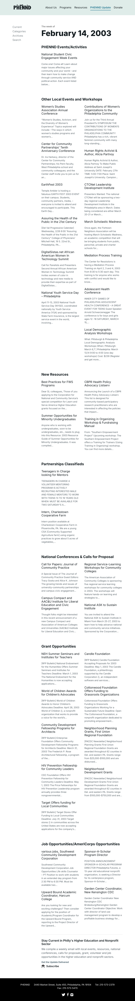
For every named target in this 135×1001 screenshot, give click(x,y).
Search (16, 39)
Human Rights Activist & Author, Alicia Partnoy (100, 152)
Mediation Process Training (103, 255)
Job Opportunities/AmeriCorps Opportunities (81, 844)
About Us (51, 7)
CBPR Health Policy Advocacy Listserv (97, 383)
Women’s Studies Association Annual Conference (55, 110)
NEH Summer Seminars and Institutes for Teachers (60, 655)
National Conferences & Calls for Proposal (78, 557)
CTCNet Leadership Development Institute (99, 186)
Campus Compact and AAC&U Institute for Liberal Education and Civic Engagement (60, 603)
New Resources (55, 374)
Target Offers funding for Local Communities (59, 804)
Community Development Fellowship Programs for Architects (59, 728)
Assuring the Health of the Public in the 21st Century (59, 220)
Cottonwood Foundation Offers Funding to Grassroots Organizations (101, 691)
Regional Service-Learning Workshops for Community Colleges (102, 568)
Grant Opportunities (59, 646)
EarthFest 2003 (52, 184)
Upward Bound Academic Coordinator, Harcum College (59, 896)
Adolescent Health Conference (97, 291)
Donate (118, 7)
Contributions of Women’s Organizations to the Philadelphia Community (102, 110)
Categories (19, 31)
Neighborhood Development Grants (98, 770)
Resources (80, 7)
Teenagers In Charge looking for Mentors (56, 473)
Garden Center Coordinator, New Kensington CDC (103, 890)
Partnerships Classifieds (63, 464)
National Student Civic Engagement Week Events (59, 56)
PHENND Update (100, 7)
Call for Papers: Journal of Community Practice (59, 566)
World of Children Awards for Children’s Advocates (59, 692)
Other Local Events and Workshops (72, 99)
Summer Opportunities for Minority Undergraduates (59, 417)
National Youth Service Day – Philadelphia (60, 294)
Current (17, 27)
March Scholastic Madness (102, 222)
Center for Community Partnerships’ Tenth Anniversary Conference (58, 147)
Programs (65, 7)
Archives (17, 35)
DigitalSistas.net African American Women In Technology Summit (58, 255)
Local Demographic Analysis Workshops (98, 331)
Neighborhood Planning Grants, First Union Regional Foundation (100, 732)
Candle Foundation (97, 654)
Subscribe (50, 966)
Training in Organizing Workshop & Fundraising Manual (101, 422)
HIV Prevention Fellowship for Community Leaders (59, 767)
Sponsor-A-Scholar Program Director (97, 853)
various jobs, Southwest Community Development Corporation (59, 855)
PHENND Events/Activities (64, 47)
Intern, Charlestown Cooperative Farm (55, 513)
